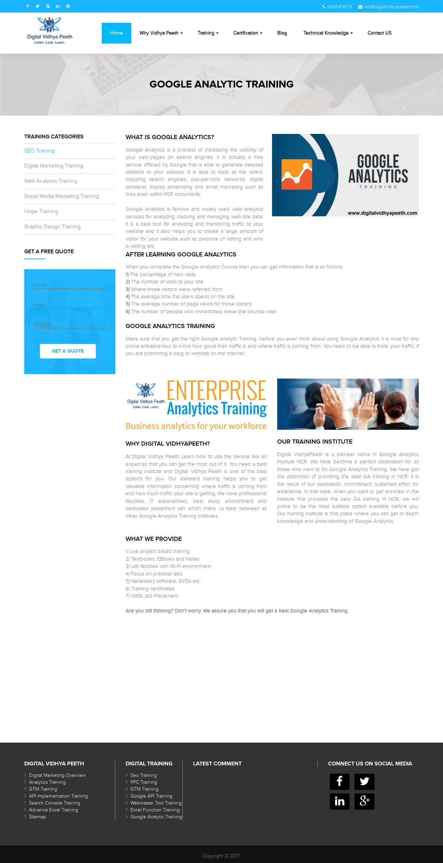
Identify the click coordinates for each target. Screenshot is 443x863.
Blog (282, 33)
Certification (247, 33)
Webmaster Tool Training (156, 803)
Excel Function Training (155, 810)
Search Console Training (54, 803)
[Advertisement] (272, 663)
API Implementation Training (58, 796)
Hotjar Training (41, 211)
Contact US (379, 33)
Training (208, 33)
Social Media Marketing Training (61, 196)
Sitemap (37, 817)
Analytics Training (47, 782)
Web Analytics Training (50, 181)
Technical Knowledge (328, 33)
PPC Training (143, 782)
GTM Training (43, 789)
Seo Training (143, 775)
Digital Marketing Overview (57, 775)
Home (116, 33)
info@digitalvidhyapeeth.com (388, 7)
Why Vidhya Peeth (161, 33)
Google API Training (151, 796)
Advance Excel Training (53, 810)
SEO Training (39, 151)
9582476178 (337, 7)
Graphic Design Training (52, 227)
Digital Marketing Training (53, 166)
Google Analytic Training (156, 817)
